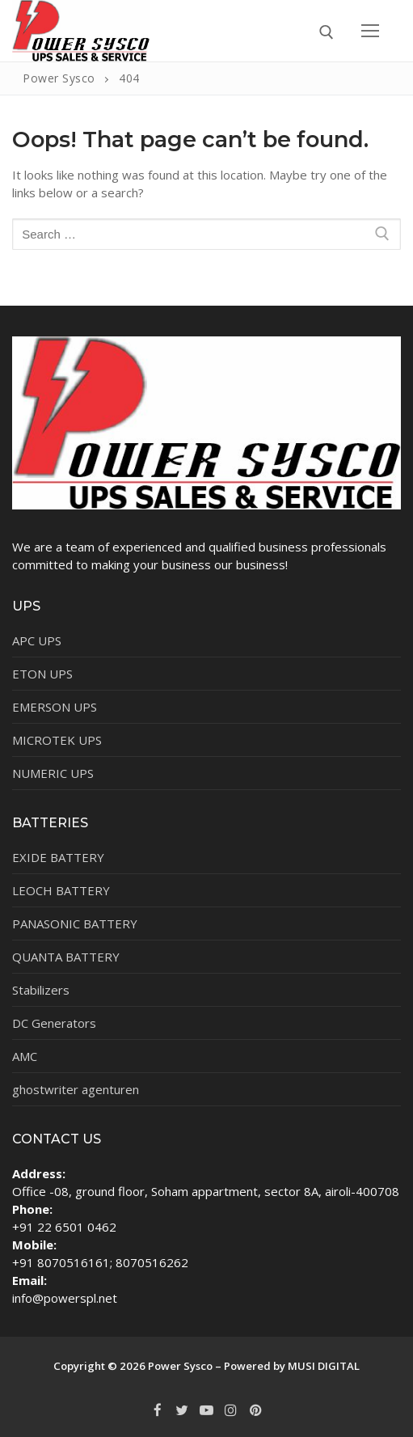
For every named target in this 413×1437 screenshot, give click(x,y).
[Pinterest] (255, 1410)
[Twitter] (182, 1410)
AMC (24, 1056)
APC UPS (36, 640)
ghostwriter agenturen (75, 1089)
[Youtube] (206, 1410)
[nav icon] (370, 30)
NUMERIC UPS (53, 773)
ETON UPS (42, 674)
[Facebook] (158, 1410)
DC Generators (54, 1023)
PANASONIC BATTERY (74, 923)
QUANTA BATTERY (66, 957)
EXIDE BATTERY (58, 857)
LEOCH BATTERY (61, 890)
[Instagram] (231, 1410)
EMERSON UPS (54, 707)
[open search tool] (326, 32)
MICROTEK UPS (57, 740)
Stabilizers (41, 990)
